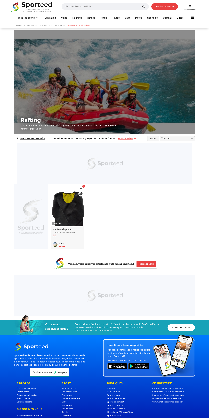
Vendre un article (164, 7)
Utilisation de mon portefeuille (166, 398)
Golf (63, 402)
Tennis (103, 17)
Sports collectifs (114, 416)
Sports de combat (115, 402)
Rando (116, 17)
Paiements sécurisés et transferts (168, 395)
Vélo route (66, 416)
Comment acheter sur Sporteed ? (168, 392)
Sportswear (67, 409)
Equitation (50, 17)
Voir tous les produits (32, 138)
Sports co (152, 17)
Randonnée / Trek (70, 392)
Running (77, 17)
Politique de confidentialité (29, 415)
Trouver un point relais (27, 395)
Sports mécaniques (116, 398)
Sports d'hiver (113, 395)
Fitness (91, 17)
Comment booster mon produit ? (167, 402)
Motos (138, 17)
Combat (167, 17)
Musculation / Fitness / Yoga (120, 412)
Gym (127, 17)
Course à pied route (71, 398)
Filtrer (153, 139)
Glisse (180, 17)
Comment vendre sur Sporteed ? (167, 388)
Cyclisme (111, 388)
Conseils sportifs (24, 402)
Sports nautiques (115, 405)
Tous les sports (26, 17)
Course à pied (113, 392)
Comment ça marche (26, 388)
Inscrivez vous (146, 264)
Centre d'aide (23, 392)
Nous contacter (181, 327)
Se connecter (190, 7)
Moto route (67, 405)
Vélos (64, 17)
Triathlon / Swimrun (116, 409)
